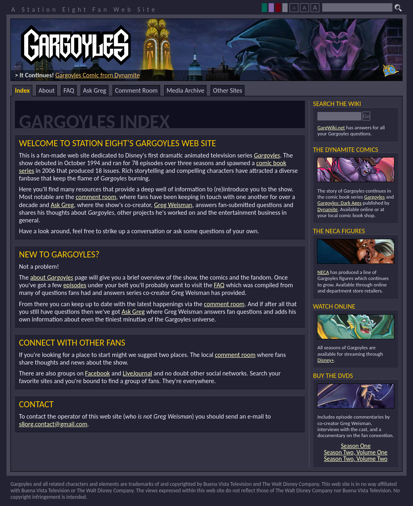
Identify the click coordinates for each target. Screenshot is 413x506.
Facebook (97, 373)
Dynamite (327, 209)
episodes (74, 285)
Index (22, 90)
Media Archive (185, 90)
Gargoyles (267, 155)
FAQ (68, 90)
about (51, 277)
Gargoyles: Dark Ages (339, 203)
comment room (95, 197)
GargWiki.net (331, 127)
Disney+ (325, 360)
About (47, 90)
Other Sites (227, 90)
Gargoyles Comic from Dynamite (97, 75)
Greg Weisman (173, 205)
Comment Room (136, 90)
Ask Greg (94, 90)
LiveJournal (137, 373)
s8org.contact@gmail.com (53, 424)
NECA (323, 272)
